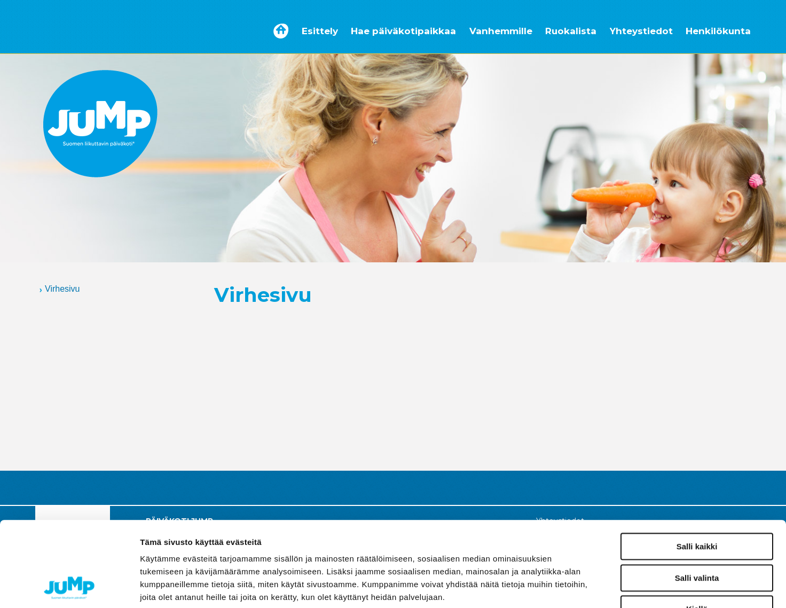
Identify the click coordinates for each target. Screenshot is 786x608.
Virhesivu (62, 288)
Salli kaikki (697, 466)
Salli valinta (697, 498)
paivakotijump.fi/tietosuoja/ (233, 543)
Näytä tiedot (571, 587)
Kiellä (697, 529)
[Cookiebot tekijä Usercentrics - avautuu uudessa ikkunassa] (69, 587)
